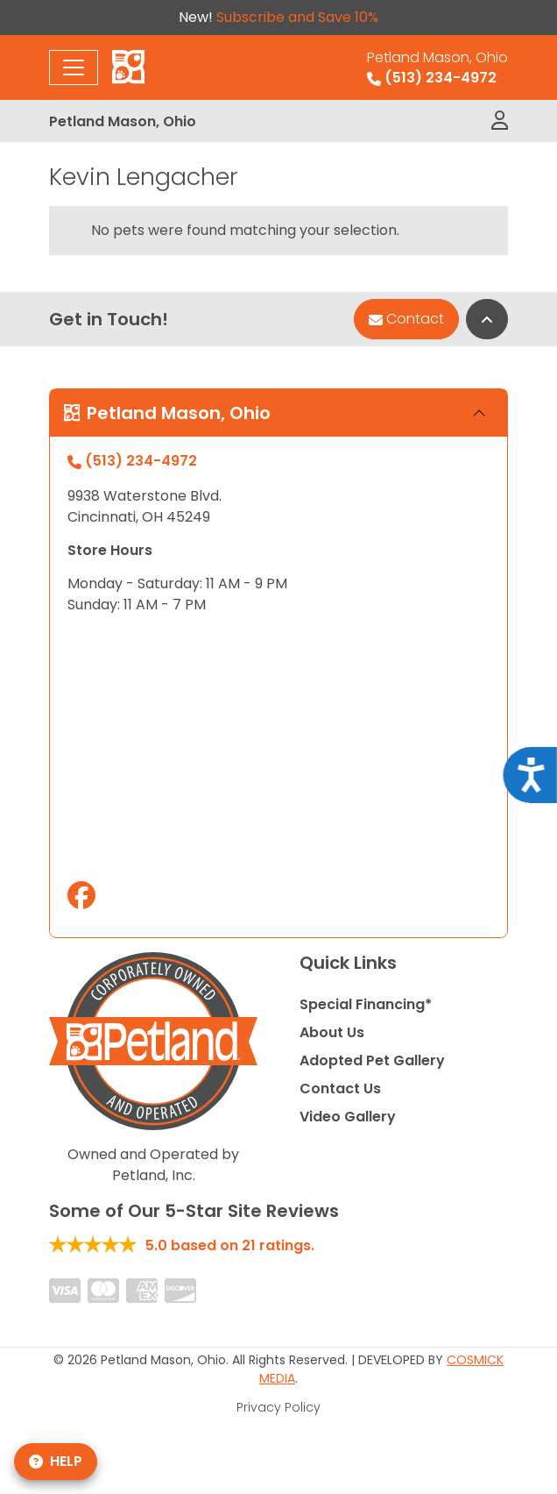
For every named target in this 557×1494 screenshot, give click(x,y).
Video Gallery (348, 1116)
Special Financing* (366, 1004)
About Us (332, 1032)
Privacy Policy (278, 1407)
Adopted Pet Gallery (372, 1060)
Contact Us (340, 1088)
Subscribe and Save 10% (297, 17)
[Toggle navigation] (73, 67)
